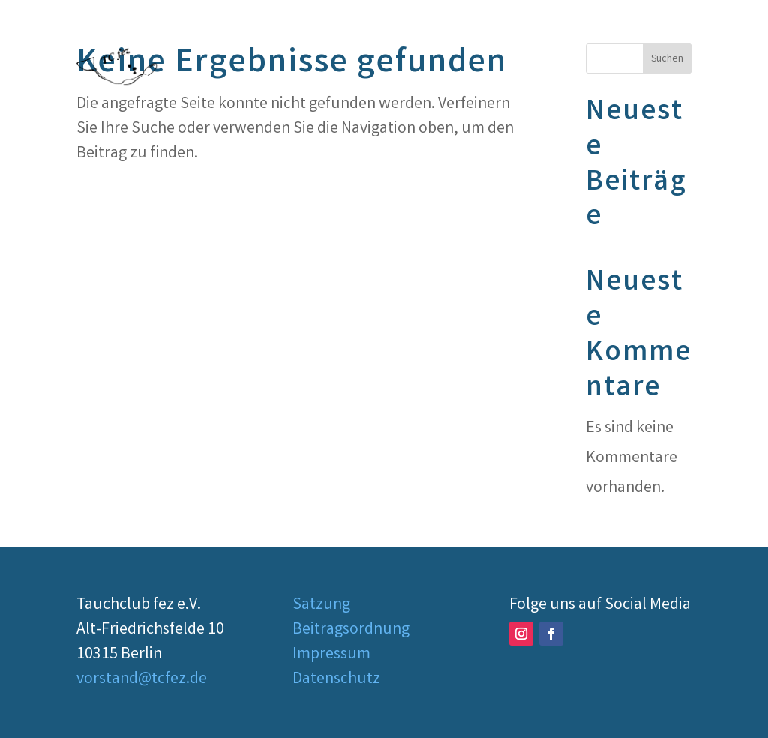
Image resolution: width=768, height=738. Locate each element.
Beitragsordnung (351, 630)
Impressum (331, 655)
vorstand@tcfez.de (141, 680)
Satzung (321, 605)
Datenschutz (336, 680)
